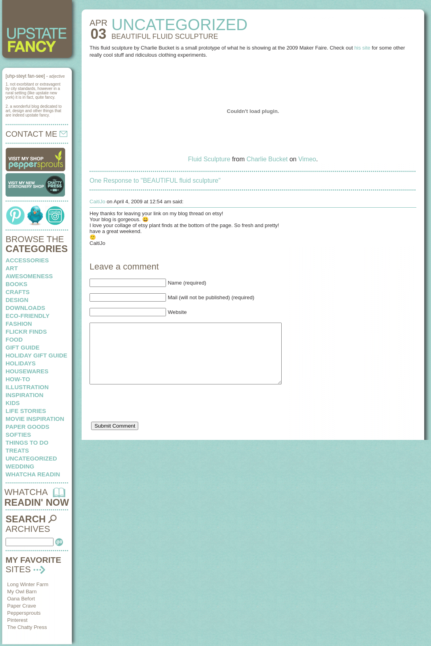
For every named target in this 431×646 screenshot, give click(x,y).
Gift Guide (23, 347)
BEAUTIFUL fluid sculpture (164, 36)
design (17, 299)
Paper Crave (21, 606)
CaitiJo (97, 202)
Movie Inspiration (35, 418)
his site (362, 48)
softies (18, 434)
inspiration (25, 395)
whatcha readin (33, 474)
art (12, 268)
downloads (25, 307)
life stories (26, 410)
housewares (27, 371)
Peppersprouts (24, 613)
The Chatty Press (27, 627)
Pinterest (17, 620)
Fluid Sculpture (209, 159)
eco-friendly (28, 315)
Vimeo (307, 159)
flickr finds (26, 331)
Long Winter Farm (27, 584)
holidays (21, 363)
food (14, 339)
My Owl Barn (21, 591)
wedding (20, 466)
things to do (27, 442)
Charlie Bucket (267, 159)
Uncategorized (31, 458)
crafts (18, 292)
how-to (18, 379)
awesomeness (29, 276)
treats (17, 450)
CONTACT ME (36, 134)
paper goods (28, 426)
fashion (19, 323)
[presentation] (150, 418)
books (16, 284)
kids (13, 402)
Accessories (27, 260)
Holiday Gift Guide (36, 355)
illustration (27, 387)
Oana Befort (21, 599)
